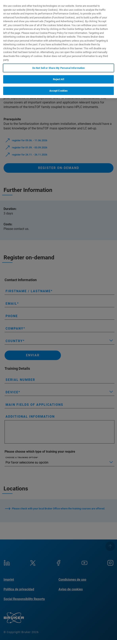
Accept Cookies (58, 90)
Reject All (58, 79)
